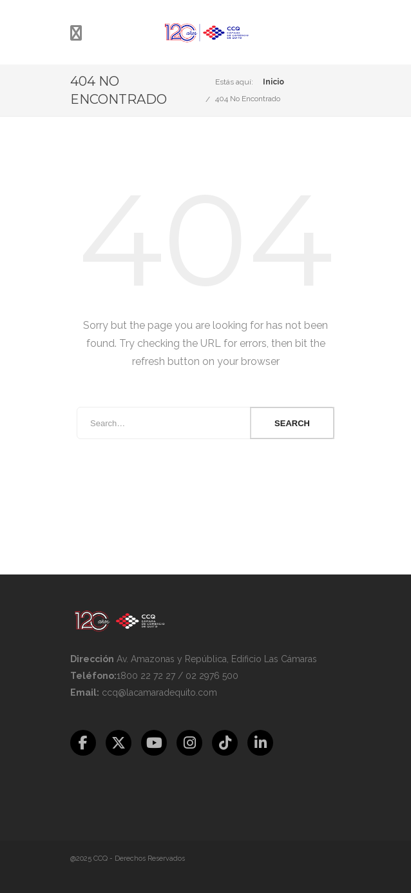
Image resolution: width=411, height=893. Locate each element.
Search (292, 423)
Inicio (273, 81)
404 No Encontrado (247, 98)
